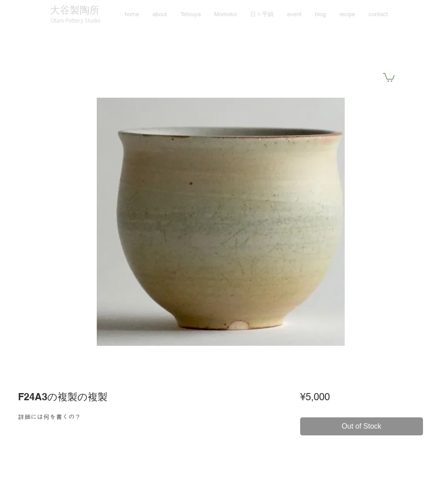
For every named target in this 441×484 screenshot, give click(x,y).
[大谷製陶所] (74, 11)
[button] (389, 77)
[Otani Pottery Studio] (75, 20)
